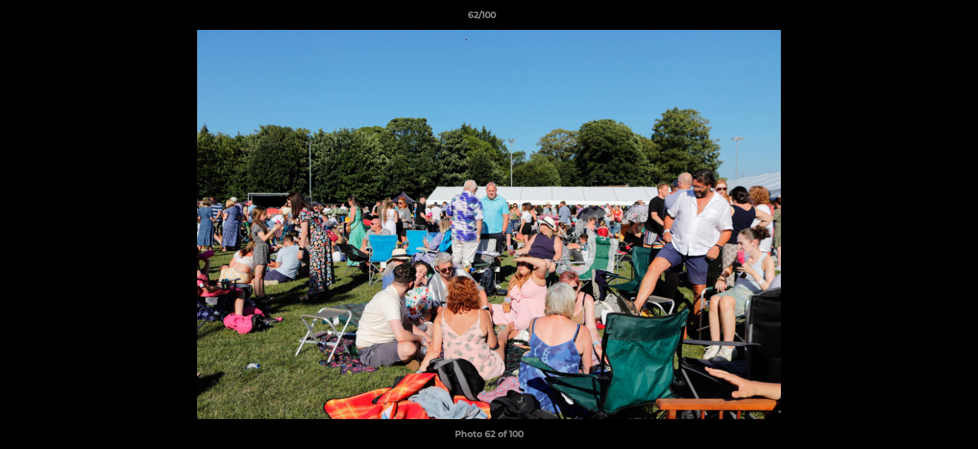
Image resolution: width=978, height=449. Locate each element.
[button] (925, 18)
